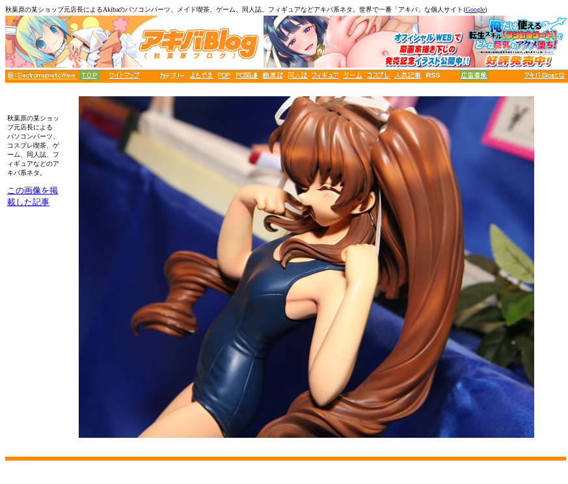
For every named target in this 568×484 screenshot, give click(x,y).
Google (475, 9)
